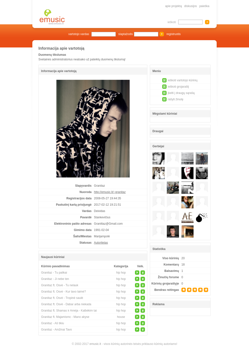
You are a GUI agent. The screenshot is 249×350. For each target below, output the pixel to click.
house (121, 317)
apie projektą (173, 6)
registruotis (173, 34)
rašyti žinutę (175, 99)
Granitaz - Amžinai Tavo (56, 329)
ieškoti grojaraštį (178, 86)
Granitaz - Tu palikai (54, 272)
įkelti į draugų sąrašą (181, 93)
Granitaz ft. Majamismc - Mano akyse (65, 317)
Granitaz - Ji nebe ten (55, 279)
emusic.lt (95, 344)
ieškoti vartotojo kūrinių (182, 80)
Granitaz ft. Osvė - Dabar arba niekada (66, 304)
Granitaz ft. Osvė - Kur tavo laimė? (63, 291)
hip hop (121, 272)
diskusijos (190, 6)
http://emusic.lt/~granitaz (109, 192)
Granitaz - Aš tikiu (52, 323)
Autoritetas (101, 242)
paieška (204, 6)
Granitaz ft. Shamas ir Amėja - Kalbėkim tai (69, 310)
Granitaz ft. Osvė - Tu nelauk (59, 285)
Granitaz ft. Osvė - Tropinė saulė (62, 298)
